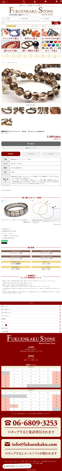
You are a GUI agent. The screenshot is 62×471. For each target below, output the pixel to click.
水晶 (32, 26)
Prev (3, 84)
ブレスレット (26, 26)
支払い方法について (6, 312)
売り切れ (31, 144)
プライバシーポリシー (8, 233)
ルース (49, 26)
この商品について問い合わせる (10, 235)
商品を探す (24, 3)
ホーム (6, 461)
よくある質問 (4, 331)
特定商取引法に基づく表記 (9, 231)
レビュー (51, 153)
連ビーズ (19, 26)
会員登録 (3, 318)
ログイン (3, 322)
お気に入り (46, 3)
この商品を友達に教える (8, 238)
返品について (4, 306)
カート (58, 2)
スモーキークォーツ (13, 62)
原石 (53, 26)
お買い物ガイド (6, 229)
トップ (3, 62)
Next (58, 84)
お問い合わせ (4, 328)
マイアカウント (5, 315)
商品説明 (10, 153)
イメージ (31, 153)
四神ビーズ (38, 26)
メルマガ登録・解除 (37, 463)
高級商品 (44, 26)
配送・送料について (6, 309)
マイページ (35, 3)
